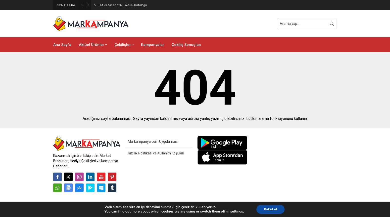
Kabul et (270, 209)
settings (236, 211)
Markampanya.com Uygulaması (153, 142)
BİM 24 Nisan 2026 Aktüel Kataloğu (122, 5)
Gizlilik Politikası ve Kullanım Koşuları (156, 153)
